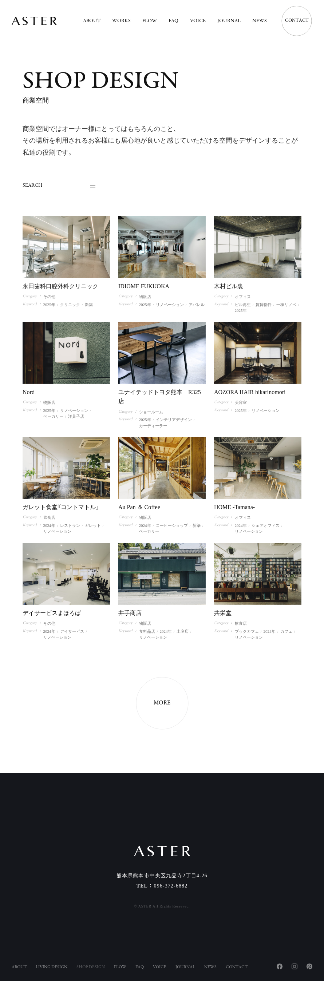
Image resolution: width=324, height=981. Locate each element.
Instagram (294, 966)
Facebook (279, 966)
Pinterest (309, 966)
